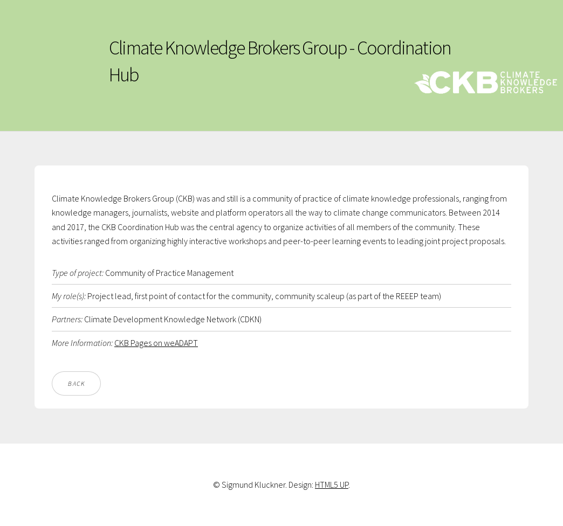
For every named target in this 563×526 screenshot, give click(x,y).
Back (76, 383)
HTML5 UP (331, 484)
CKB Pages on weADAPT (156, 342)
